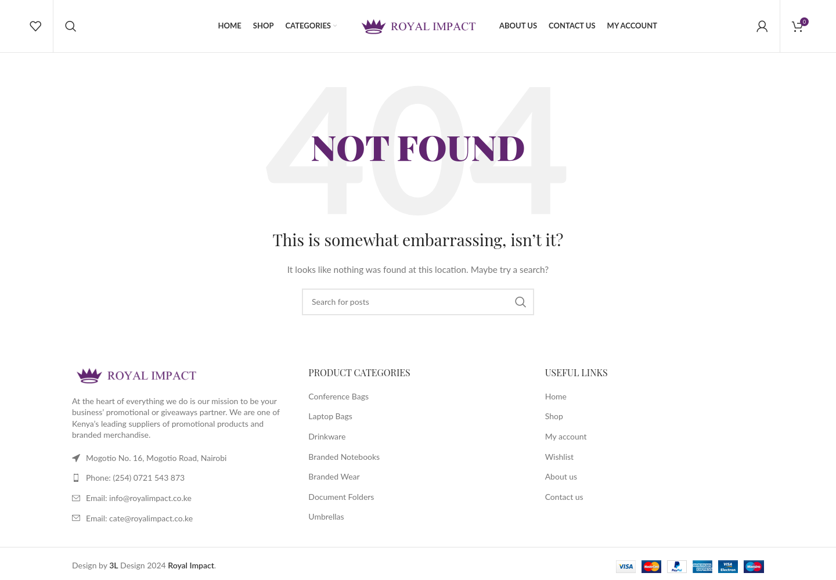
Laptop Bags (330, 416)
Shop (554, 416)
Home (556, 396)
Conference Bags (338, 396)
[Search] (70, 26)
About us (561, 476)
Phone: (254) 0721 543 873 (135, 477)
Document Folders (341, 497)
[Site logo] (418, 25)
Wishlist (559, 457)
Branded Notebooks (344, 457)
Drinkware (326, 436)
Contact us (564, 497)
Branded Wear (333, 476)
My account (566, 436)
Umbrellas (326, 516)
